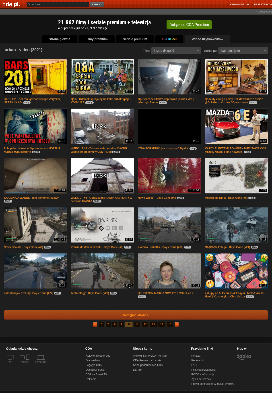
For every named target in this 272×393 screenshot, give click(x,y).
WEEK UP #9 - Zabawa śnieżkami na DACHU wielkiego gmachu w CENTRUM (99, 150)
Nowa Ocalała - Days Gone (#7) (23, 247)
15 (169, 324)
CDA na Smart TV (96, 374)
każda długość (176, 50)
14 (161, 324)
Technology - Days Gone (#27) (90, 293)
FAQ (194, 365)
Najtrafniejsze (243, 50)
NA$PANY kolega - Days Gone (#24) (227, 247)
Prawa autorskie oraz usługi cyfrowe (212, 383)
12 (145, 324)
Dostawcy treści (95, 369)
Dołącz (189, 25)
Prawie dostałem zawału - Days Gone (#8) (97, 247)
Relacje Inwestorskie (98, 355)
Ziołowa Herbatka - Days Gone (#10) (160, 247)
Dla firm (137, 369)
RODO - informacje (202, 374)
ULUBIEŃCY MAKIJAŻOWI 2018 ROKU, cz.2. (166, 293)
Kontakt (195, 355)
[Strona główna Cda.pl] (12, 4)
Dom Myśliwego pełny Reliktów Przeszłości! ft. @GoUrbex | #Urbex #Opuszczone (234, 101)
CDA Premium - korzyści (147, 360)
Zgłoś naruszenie (201, 379)
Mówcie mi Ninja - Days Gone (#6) (226, 197)
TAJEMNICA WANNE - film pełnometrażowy (31, 197)
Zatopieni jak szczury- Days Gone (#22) (28, 293)
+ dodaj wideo (264, 11)
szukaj (97, 5)
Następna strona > (133, 315)
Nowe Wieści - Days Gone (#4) (157, 197)
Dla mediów (93, 360)
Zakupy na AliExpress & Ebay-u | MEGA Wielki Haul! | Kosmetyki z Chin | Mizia (234, 295)
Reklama (91, 379)
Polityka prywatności (203, 369)
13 (153, 324)
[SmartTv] (28, 364)
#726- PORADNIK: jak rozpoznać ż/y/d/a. (163, 148)
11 (137, 324)
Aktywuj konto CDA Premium (150, 355)
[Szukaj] (57, 4)
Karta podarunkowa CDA (148, 365)
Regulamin (197, 360)
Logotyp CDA (94, 365)
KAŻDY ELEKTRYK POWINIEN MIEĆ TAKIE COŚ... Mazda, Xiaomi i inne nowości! (236, 150)
